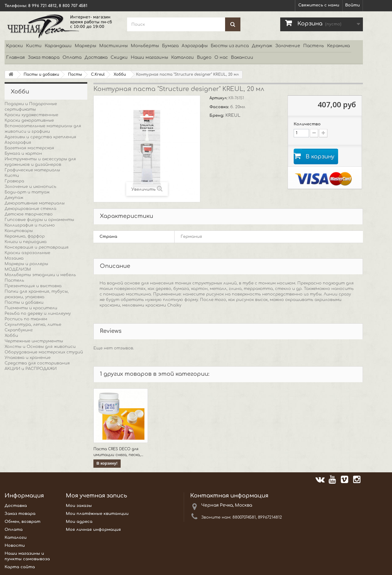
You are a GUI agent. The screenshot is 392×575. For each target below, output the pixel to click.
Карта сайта (20, 567)
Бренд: (217, 115)
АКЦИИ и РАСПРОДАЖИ (31, 369)
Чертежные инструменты (34, 341)
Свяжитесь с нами (318, 5)
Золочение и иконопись (30, 187)
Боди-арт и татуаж (27, 192)
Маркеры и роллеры (26, 264)
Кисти (34, 46)
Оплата (71, 57)
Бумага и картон (23, 153)
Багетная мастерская (29, 148)
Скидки (119, 57)
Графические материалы (32, 170)
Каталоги (182, 57)
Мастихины (113, 46)
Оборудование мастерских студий (44, 352)
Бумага (170, 46)
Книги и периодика (26, 242)
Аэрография (18, 142)
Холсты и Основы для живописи (40, 347)
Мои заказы (79, 506)
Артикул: (218, 98)
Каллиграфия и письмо (30, 225)
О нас (221, 57)
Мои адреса (79, 522)
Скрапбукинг (19, 330)
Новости (15, 545)
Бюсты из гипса (230, 46)
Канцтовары (19, 231)
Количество (307, 124)
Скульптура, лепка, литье (33, 324)
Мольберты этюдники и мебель (40, 275)
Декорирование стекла (30, 209)
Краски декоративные (29, 120)
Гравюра (14, 181)
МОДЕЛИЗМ (18, 269)
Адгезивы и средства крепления (40, 137)
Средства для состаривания (37, 363)
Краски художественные (31, 115)
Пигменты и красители (31, 308)
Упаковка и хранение (28, 358)
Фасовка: (219, 107)
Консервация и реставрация (37, 247)
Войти (352, 5)
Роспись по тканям (26, 319)
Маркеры (85, 46)
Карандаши (58, 46)
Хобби (11, 335)
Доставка (96, 57)
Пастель (313, 46)
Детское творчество (29, 214)
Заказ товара (43, 57)
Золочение (287, 46)
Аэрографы (195, 46)
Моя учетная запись (96, 496)
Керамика (338, 46)
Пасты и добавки (24, 302)
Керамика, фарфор (25, 236)
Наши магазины (149, 57)
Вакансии (242, 57)
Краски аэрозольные (27, 253)
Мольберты (145, 46)
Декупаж (262, 46)
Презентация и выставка (33, 286)
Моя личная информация (93, 529)
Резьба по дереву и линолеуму (38, 313)
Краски (14, 46)
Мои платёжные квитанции (97, 514)
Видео (204, 57)
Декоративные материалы (35, 203)
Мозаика (14, 258)
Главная (15, 57)
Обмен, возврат (22, 522)
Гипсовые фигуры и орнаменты (39, 220)
